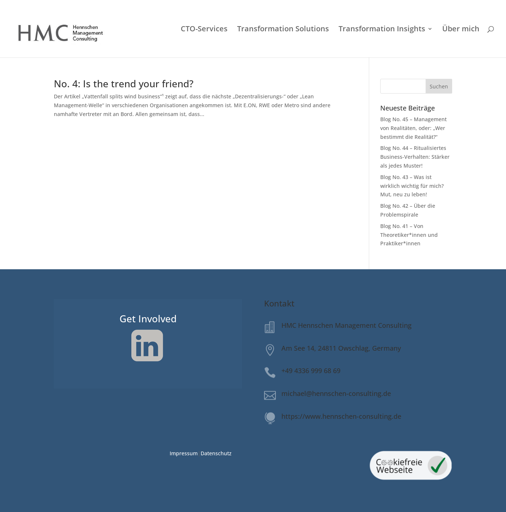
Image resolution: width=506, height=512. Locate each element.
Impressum (184, 453)
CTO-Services (204, 30)
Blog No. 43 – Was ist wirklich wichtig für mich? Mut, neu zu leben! (412, 185)
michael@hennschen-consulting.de (336, 393)
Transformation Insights (382, 30)
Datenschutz (216, 453)
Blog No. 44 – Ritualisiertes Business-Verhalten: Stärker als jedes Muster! (415, 156)
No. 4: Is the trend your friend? (124, 83)
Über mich (460, 30)
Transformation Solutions (283, 30)
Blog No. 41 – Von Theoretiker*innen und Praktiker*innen (409, 234)
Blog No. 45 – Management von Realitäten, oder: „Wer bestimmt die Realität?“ (413, 128)
